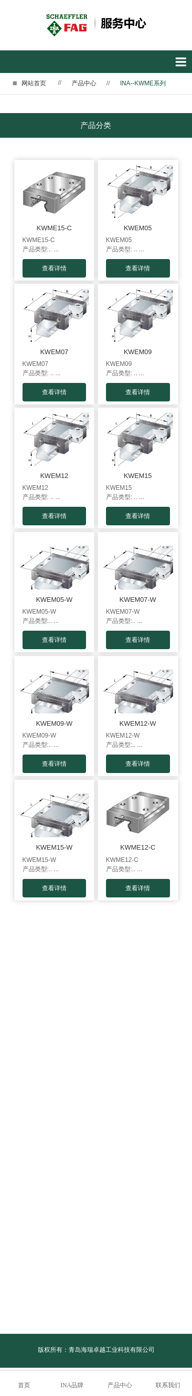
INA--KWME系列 (143, 83)
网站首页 (34, 83)
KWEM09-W (54, 723)
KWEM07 (54, 352)
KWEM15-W (54, 847)
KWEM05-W (54, 599)
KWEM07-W (137, 599)
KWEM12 (54, 476)
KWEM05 (138, 228)
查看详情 (54, 268)
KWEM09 (138, 352)
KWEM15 (138, 476)
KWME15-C (54, 228)
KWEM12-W (137, 723)
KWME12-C (138, 847)
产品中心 (84, 83)
